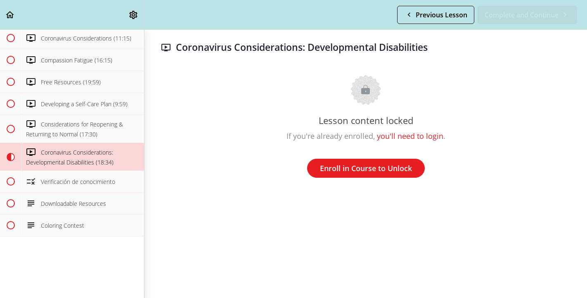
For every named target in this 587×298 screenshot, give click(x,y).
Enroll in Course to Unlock (366, 168)
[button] (10, 14)
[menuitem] (133, 14)
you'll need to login (410, 136)
